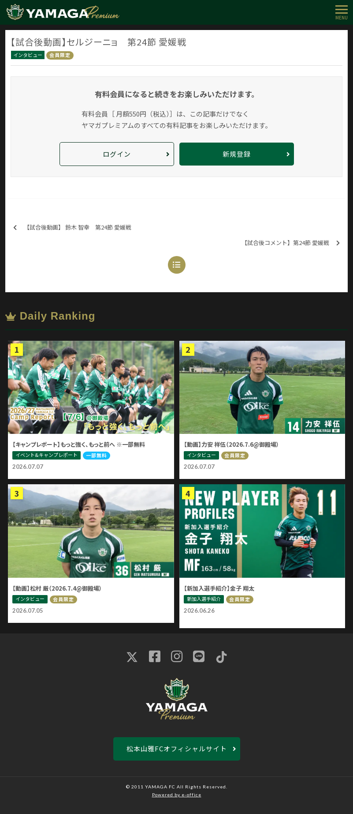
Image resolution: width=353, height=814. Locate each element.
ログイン (117, 153)
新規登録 (237, 153)
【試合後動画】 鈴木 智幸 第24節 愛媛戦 (72, 227)
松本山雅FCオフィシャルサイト (176, 748)
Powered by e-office (176, 794)
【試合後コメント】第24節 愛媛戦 (291, 243)
